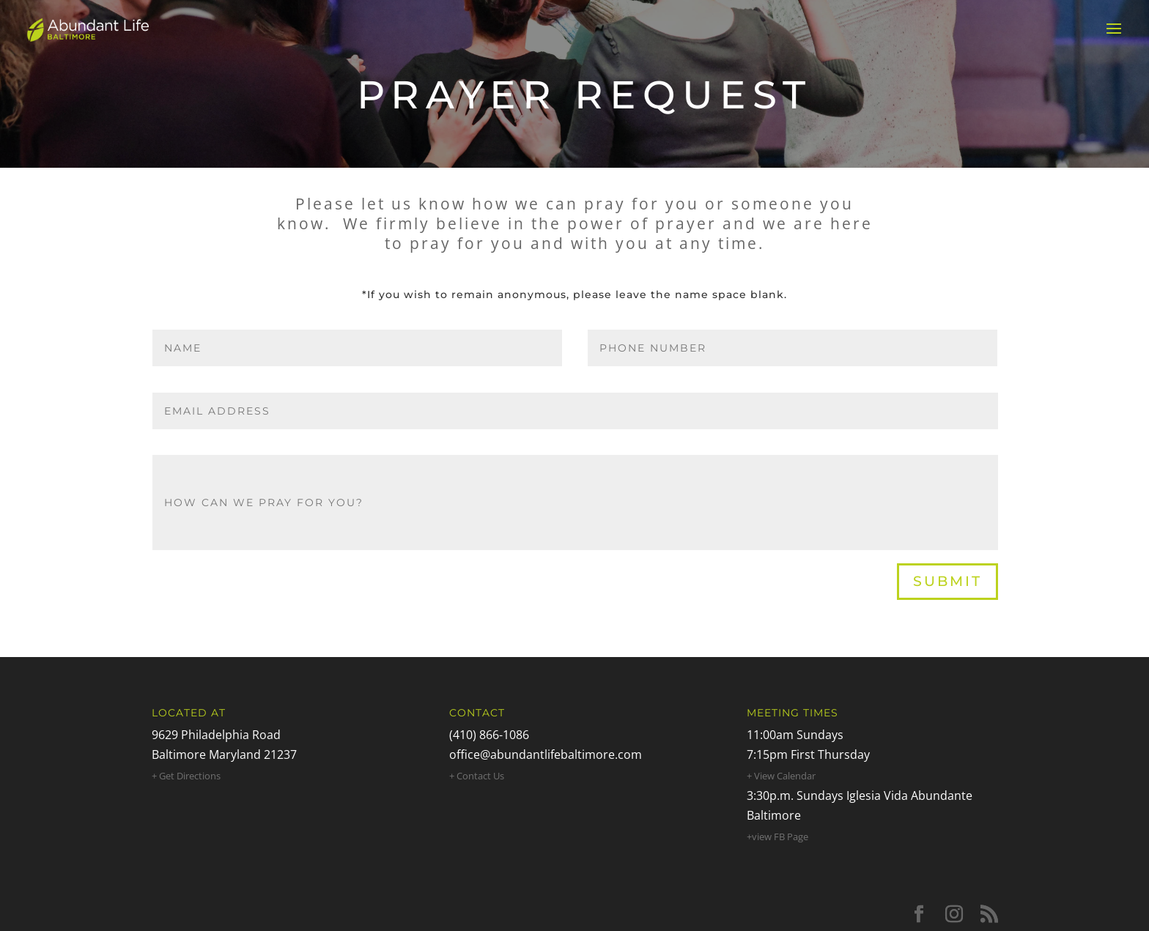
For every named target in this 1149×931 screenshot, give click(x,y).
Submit (947, 581)
